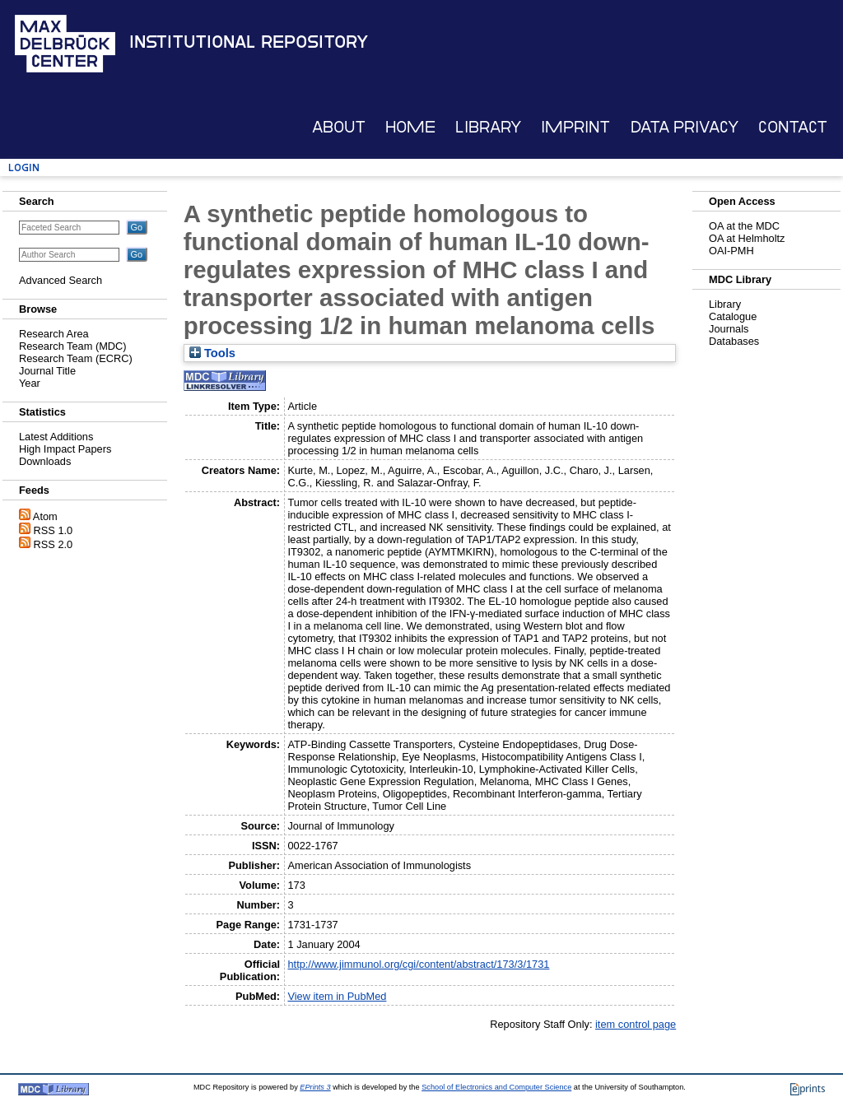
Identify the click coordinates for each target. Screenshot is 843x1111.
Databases (734, 341)
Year (29, 383)
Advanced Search (60, 280)
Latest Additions (56, 436)
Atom (45, 516)
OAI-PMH (731, 250)
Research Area (54, 334)
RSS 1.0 (53, 530)
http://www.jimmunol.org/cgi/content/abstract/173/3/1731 (418, 964)
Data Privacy (684, 127)
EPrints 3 (315, 1087)
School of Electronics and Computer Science (496, 1087)
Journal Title (47, 371)
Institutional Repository (248, 42)
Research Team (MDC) (73, 346)
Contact (792, 127)
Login (24, 167)
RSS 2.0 (53, 544)
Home (410, 127)
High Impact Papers (65, 449)
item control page (635, 1024)
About (339, 127)
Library (488, 127)
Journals (728, 329)
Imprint (575, 127)
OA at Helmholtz (747, 238)
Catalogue (733, 316)
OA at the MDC (744, 226)
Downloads (45, 461)
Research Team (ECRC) (76, 358)
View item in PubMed (336, 996)
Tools (212, 353)
